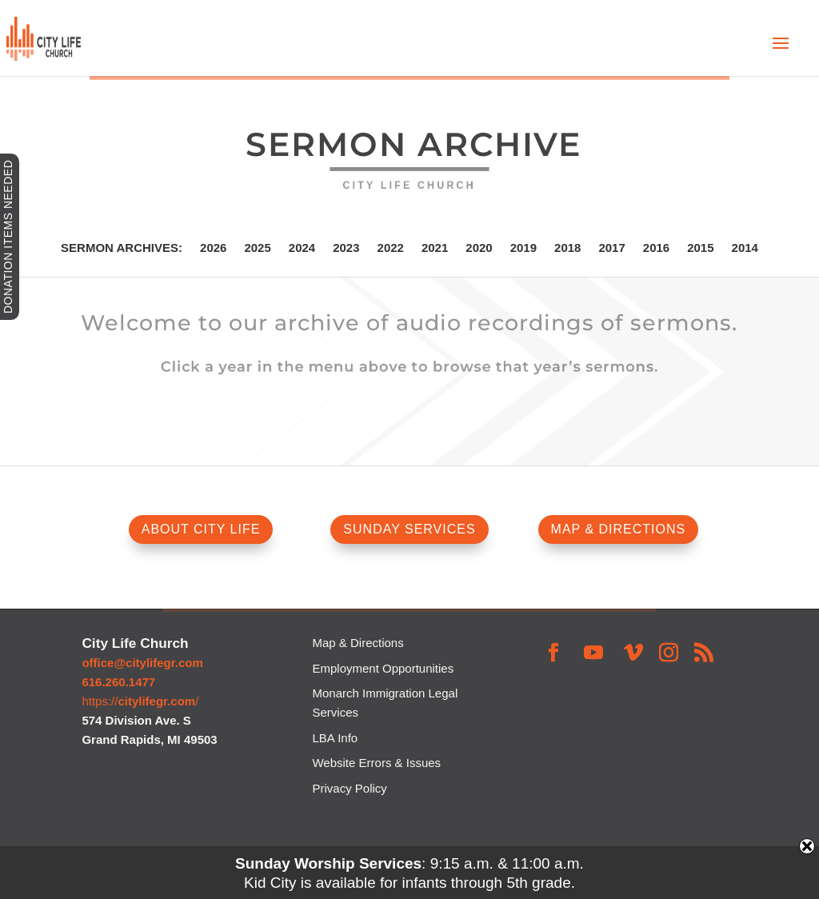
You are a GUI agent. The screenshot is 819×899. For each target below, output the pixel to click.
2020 (478, 248)
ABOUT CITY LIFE (201, 529)
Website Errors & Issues (376, 762)
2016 (656, 248)
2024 (302, 248)
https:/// (140, 701)
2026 (213, 248)
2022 (391, 248)
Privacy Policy (349, 788)
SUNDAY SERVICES (409, 529)
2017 (611, 248)
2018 (567, 248)
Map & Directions (357, 642)
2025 (257, 248)
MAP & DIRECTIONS (618, 529)
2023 (346, 248)
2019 (523, 248)
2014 (745, 248)
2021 (434, 248)
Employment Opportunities (382, 668)
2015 (700, 248)
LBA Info (335, 738)
